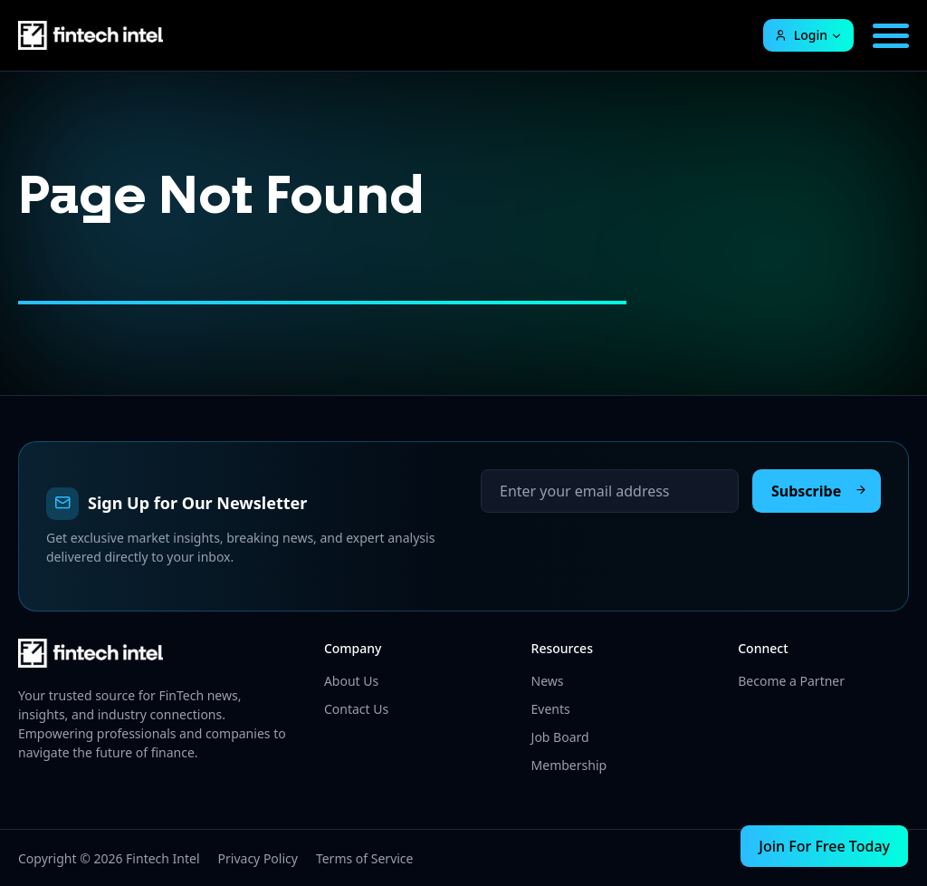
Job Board (560, 737)
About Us (351, 680)
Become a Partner (791, 680)
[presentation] (618, 548)
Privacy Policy (258, 858)
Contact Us (356, 708)
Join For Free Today (824, 846)
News (547, 680)
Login (800, 34)
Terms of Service (365, 858)
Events (550, 708)
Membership (569, 765)
